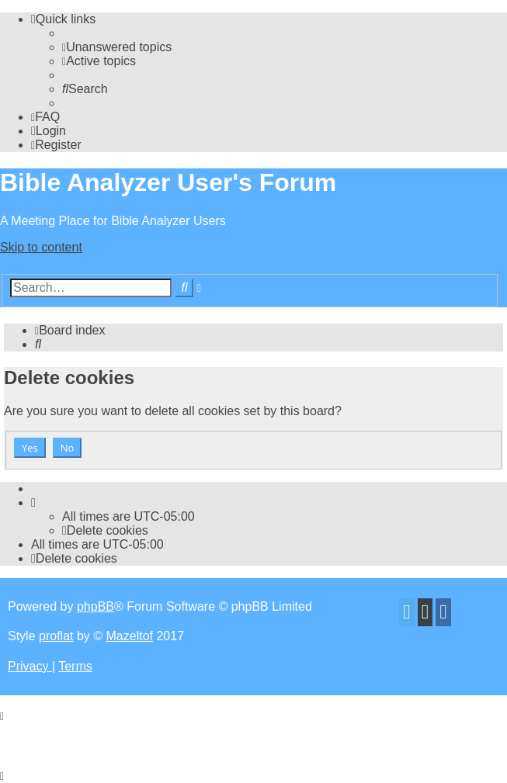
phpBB (95, 606)
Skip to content (41, 247)
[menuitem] (117, 47)
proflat (56, 636)
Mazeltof (129, 636)
